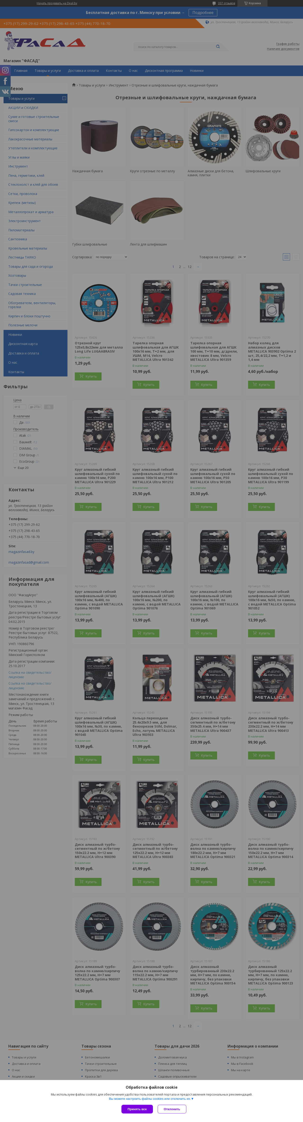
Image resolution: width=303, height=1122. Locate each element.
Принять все (137, 1109)
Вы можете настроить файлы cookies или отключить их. (150, 1098)
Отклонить (172, 1109)
